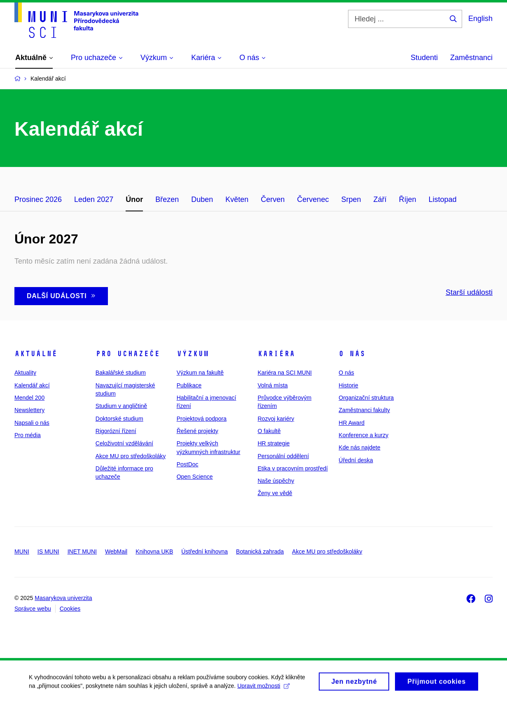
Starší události (469, 292)
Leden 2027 (93, 199)
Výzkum (193, 353)
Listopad (443, 199)
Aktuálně (35, 353)
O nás (352, 353)
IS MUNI (48, 551)
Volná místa (272, 385)
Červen (273, 199)
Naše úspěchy (275, 480)
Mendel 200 (29, 397)
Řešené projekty (197, 431)
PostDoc (188, 464)
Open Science (195, 476)
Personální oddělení (283, 456)
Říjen (407, 199)
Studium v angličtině (121, 406)
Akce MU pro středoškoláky (131, 456)
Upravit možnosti (263, 689)
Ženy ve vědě (274, 493)
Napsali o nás (31, 422)
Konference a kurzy (363, 435)
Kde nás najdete (359, 447)
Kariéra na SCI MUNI (284, 372)
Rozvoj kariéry (275, 418)
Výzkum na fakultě (200, 372)
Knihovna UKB (154, 551)
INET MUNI (82, 551)
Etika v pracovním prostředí (292, 468)
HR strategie (273, 443)
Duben (202, 199)
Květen (236, 199)
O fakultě (268, 431)
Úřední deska (356, 460)
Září (379, 199)
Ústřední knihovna (204, 551)
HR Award (351, 422)
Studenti (424, 57)
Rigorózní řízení (116, 431)
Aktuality (25, 372)
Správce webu (32, 608)
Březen (167, 199)
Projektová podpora (202, 418)
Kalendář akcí (32, 385)
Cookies (70, 608)
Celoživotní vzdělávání (124, 443)
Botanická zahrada (260, 551)
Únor (134, 199)
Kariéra (276, 353)
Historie (348, 385)
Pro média (27, 435)
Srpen (351, 199)
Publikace (189, 385)
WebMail (116, 551)
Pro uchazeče (128, 353)
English (480, 18)
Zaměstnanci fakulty (364, 410)
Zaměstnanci (471, 57)
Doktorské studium (119, 418)
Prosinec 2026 (38, 199)
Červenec (313, 199)
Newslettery (29, 410)
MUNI (21, 551)
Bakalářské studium (121, 372)
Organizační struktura (366, 397)
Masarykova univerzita (63, 598)
